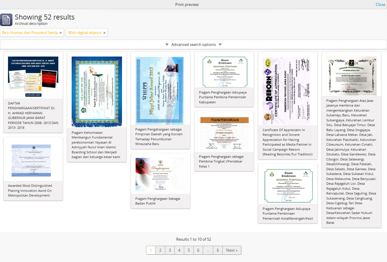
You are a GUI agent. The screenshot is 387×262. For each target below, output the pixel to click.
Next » (231, 250)
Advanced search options (193, 44)
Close (380, 4)
